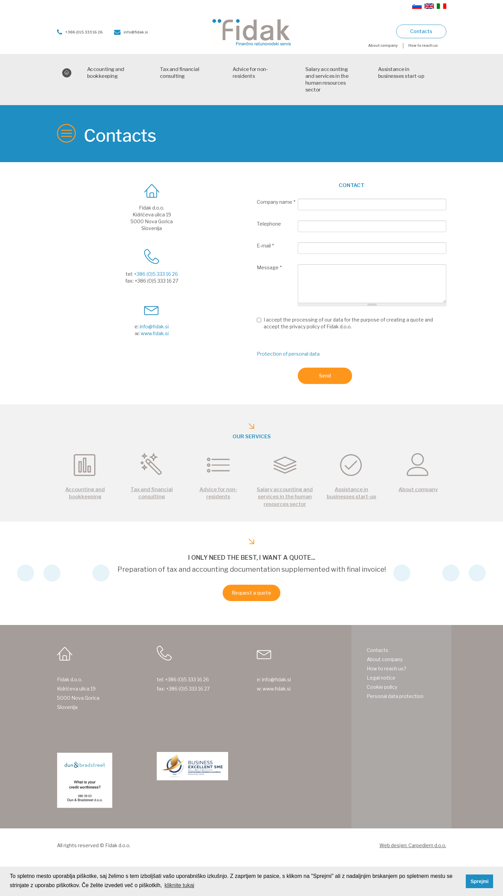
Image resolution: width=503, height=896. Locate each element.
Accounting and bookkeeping (105, 72)
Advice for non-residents (250, 72)
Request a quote (251, 593)
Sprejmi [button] (480, 881)
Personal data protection (395, 696)
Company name (276, 202)
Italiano (441, 6)
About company (383, 45)
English (429, 6)
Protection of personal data (288, 354)
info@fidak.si (131, 32)
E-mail (265, 245)
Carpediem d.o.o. (427, 845)
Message (269, 267)
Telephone (269, 224)
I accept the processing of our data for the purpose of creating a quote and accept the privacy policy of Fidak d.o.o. (345, 323)
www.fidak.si (155, 333)
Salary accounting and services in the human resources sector (327, 79)
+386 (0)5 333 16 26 (80, 32)
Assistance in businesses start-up (401, 72)
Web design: (393, 845)
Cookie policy (382, 687)
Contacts (421, 31)
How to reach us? (386, 668)
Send (325, 376)
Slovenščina (417, 6)
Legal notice (381, 678)
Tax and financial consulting (179, 72)
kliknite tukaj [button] (179, 885)
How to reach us (423, 45)
